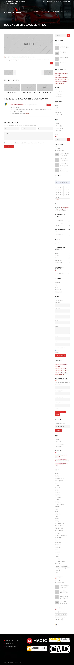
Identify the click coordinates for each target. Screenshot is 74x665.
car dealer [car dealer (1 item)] (58, 614)
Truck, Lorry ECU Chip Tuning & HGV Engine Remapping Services (62, 567)
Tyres (62, 11)
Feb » (57, 199)
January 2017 (59, 96)
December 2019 (59, 92)
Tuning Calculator (46, 11)
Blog (56, 483)
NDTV (57, 624)
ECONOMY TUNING (59, 504)
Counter (57, 499)
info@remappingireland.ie (11, 3)
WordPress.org (59, 130)
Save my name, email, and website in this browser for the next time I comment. (25, 143)
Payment (57, 408)
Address (57, 326)
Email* (56, 314)
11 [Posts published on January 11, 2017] (60, 190)
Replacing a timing (64, 57)
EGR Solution (58, 506)
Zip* (56, 342)
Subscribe (58, 430)
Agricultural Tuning (59, 478)
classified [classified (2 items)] (64, 614)
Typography (57, 570)
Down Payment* (59, 390)
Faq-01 (56, 509)
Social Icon (57, 552)
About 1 (57, 473)
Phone (57, 352)
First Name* (57, 302)
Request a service (60, 355)
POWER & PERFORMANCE (61, 535)
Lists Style (57, 521)
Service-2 (57, 549)
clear (57, 414)
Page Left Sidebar (59, 528)
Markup (56, 107)
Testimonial (57, 563)
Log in (57, 123)
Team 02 (57, 556)
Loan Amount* (58, 385)
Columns (57, 490)
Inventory (57, 518)
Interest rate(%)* (59, 396)
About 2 (57, 475)
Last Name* (57, 308)
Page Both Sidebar (59, 525)
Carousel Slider (58, 487)
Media (56, 110)
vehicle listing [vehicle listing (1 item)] (59, 619)
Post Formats (58, 112)
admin (16, 57)
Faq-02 (56, 511)
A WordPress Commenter (16, 104)
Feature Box (58, 514)
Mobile (56, 320)
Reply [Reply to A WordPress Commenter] (49, 104)
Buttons (57, 485)
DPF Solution (58, 502)
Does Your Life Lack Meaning (61, 79)
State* (56, 336)
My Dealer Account (59, 523)
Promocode (57, 540)
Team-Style (57, 559)
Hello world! (57, 44)
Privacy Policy (58, 537)
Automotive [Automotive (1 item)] (62, 612)
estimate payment (60, 412)
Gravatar (27, 113)
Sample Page (58, 542)
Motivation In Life (12, 92)
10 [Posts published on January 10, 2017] (58, 190)
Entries (58, 125)
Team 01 (57, 554)
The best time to (63, 52)
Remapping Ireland (16, 662)
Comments (59, 128)
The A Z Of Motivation (28, 92)
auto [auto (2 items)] (57, 612)
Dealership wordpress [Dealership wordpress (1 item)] (60, 617)
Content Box (58, 497)
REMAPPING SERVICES (35, 11)
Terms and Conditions (60, 561)
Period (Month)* (59, 403)
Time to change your (64, 47)
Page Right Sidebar (59, 530)
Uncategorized (23, 57)
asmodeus (57, 105)
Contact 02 (57, 492)
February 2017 (59, 94)
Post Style (57, 533)
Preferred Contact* (59, 347)
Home (56, 516)
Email (57, 350)
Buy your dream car (45, 92)
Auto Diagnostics (55, 11)
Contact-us (66, 11)
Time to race (63, 62)
